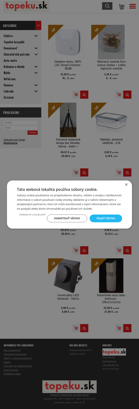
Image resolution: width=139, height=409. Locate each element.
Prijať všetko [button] (105, 218)
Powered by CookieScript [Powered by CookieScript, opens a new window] (31, 214)
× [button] (126, 184)
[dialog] (69, 204)
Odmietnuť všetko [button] (65, 218)
